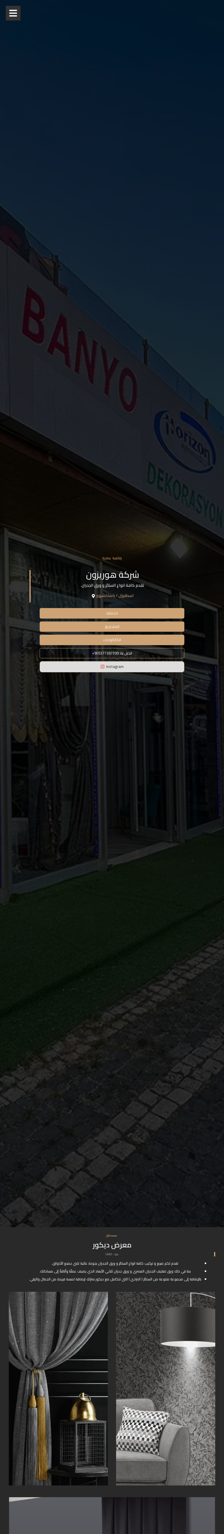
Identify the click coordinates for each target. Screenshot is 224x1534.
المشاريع (112, 626)
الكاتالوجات (112, 639)
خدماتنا (112, 613)
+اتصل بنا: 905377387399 (112, 653)
